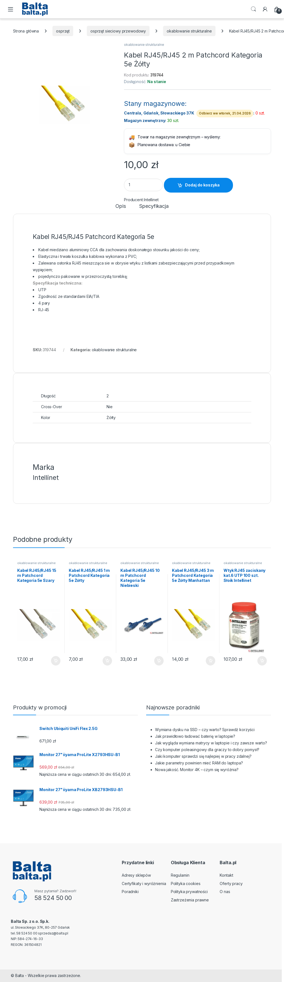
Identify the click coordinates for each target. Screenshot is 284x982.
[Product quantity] (143, 185)
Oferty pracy (231, 883)
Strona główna (26, 31)
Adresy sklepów (136, 875)
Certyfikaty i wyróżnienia (144, 883)
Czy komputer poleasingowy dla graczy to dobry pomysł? (207, 749)
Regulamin (180, 875)
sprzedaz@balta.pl (53, 933)
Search (253, 9)
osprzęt (63, 31)
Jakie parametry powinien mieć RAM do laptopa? (199, 763)
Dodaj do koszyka (202, 185)
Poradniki (130, 891)
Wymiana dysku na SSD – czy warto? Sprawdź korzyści (205, 729)
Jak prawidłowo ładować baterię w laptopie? (195, 736)
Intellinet (151, 199)
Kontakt (226, 875)
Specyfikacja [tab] (153, 206)
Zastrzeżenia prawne (190, 900)
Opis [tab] (120, 206)
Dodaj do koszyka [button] (55, 661)
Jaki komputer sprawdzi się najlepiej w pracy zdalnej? (203, 756)
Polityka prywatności (189, 891)
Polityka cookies (186, 883)
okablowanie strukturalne (189, 31)
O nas (225, 891)
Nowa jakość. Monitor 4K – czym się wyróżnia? (197, 769)
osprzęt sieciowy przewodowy (118, 31)
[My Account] (265, 9)
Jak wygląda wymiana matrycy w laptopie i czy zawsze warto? (211, 743)
